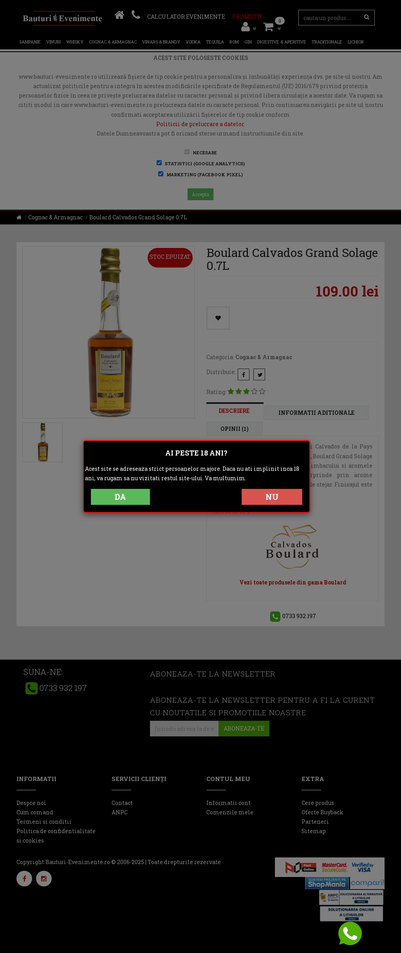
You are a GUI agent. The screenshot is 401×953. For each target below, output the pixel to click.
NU (272, 497)
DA (120, 497)
